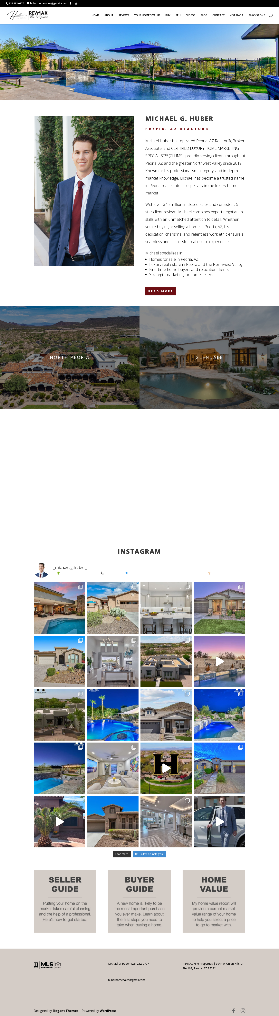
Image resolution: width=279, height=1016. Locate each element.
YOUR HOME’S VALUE (147, 15)
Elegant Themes (65, 1011)
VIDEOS (190, 15)
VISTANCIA (236, 15)
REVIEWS (124, 15)
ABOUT (108, 15)
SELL (178, 15)
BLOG (203, 15)
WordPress (108, 1011)
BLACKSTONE (256, 15)
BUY (167, 15)
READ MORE (160, 291)
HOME (95, 15)
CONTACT (218, 15)
